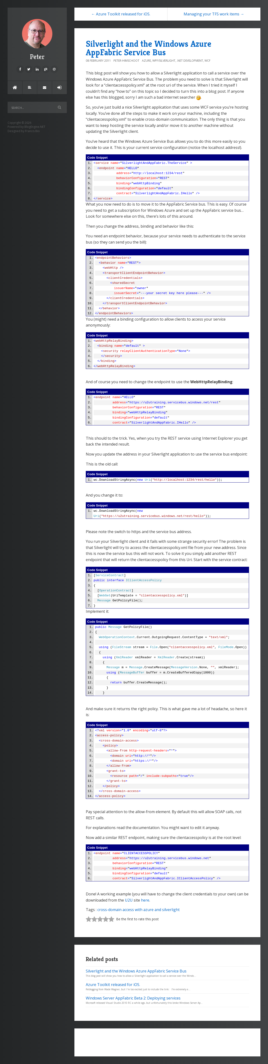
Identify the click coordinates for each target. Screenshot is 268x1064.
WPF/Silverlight (163, 61)
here (145, 900)
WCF (207, 61)
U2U (129, 900)
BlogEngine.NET (34, 127)
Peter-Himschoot (126, 61)
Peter (37, 40)
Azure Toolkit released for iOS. (113, 984)
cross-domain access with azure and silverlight (138, 909)
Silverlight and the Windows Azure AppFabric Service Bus (148, 48)
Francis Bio (32, 131)
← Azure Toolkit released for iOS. (120, 14)
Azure (146, 61)
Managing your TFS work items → (214, 14)
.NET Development (190, 61)
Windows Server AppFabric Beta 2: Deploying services (133, 998)
